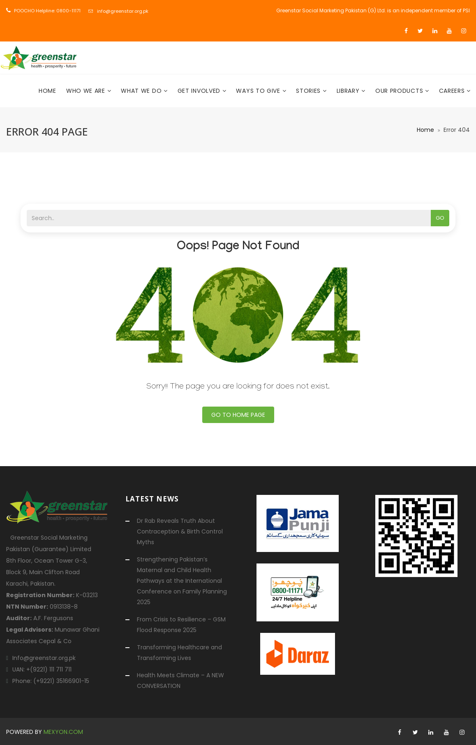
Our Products (400, 91)
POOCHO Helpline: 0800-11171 (47, 10)
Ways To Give (259, 91)
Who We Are (86, 91)
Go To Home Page (238, 415)
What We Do (142, 91)
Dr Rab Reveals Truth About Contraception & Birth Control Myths (180, 531)
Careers (453, 91)
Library (349, 91)
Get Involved (200, 91)
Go (440, 218)
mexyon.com (63, 732)
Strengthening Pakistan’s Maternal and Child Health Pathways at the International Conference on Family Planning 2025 (182, 580)
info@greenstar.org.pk (122, 11)
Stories (309, 91)
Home (47, 91)
